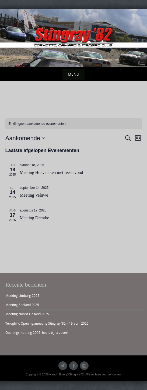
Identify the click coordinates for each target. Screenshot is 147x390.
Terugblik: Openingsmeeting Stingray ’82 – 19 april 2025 (47, 323)
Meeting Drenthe (34, 218)
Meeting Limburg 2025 (22, 295)
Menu (73, 74)
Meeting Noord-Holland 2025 (27, 314)
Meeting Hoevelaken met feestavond (51, 172)
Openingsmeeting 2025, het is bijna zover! (36, 332)
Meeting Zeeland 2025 (22, 304)
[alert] (73, 123)
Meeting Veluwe (34, 195)
